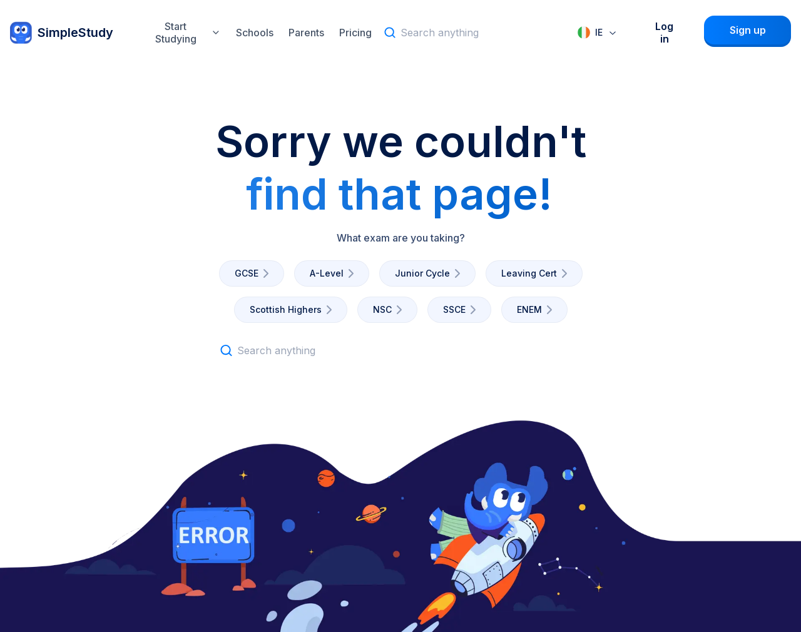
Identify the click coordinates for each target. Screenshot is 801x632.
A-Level (334, 273)
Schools (254, 32)
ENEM (537, 309)
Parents (306, 32)
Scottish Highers (293, 309)
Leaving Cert (536, 273)
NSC (390, 309)
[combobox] (598, 32)
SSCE (462, 309)
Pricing (355, 32)
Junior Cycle (430, 273)
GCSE (254, 273)
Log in (664, 32)
